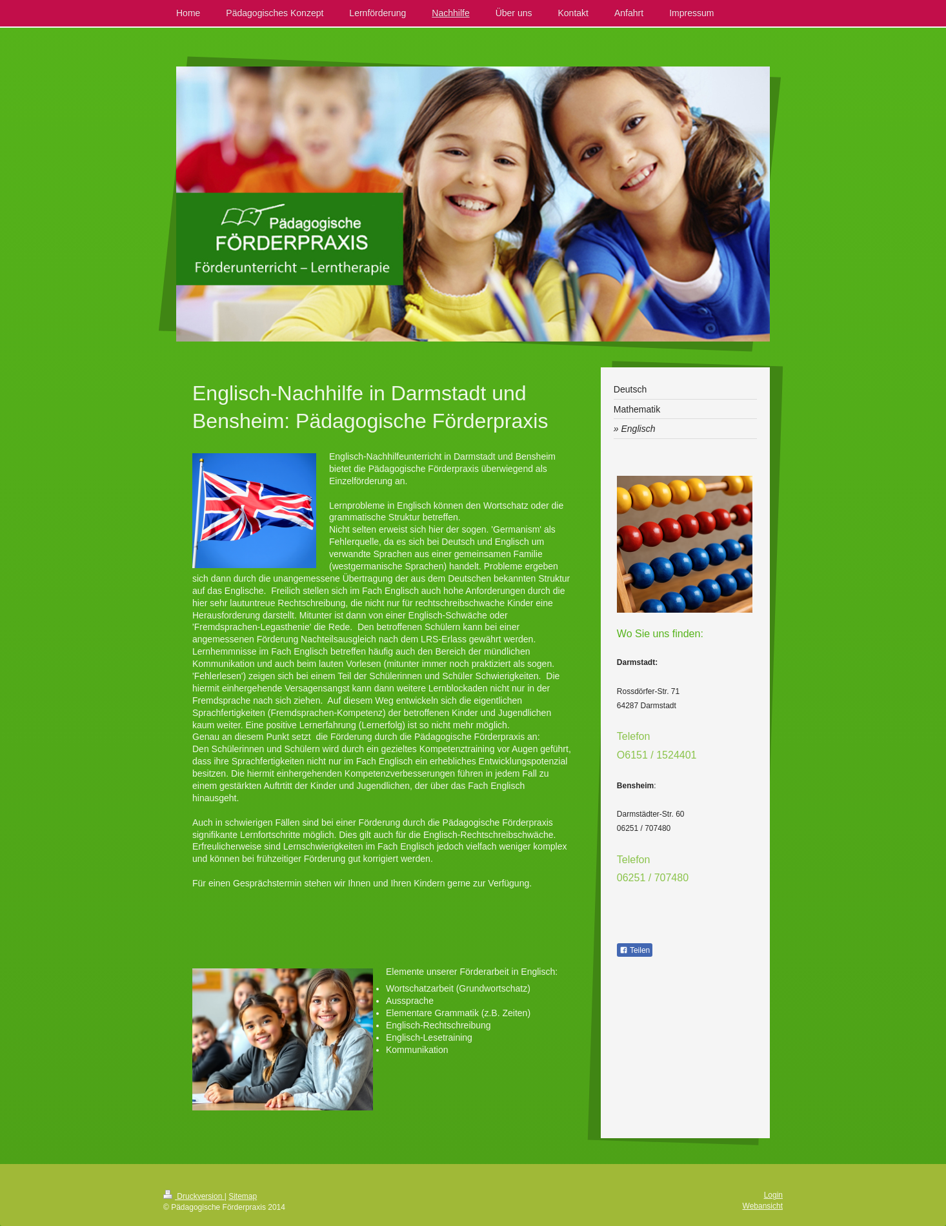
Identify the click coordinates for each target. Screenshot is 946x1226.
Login (773, 1195)
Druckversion (194, 1196)
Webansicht (763, 1206)
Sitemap (242, 1196)
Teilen (634, 950)
